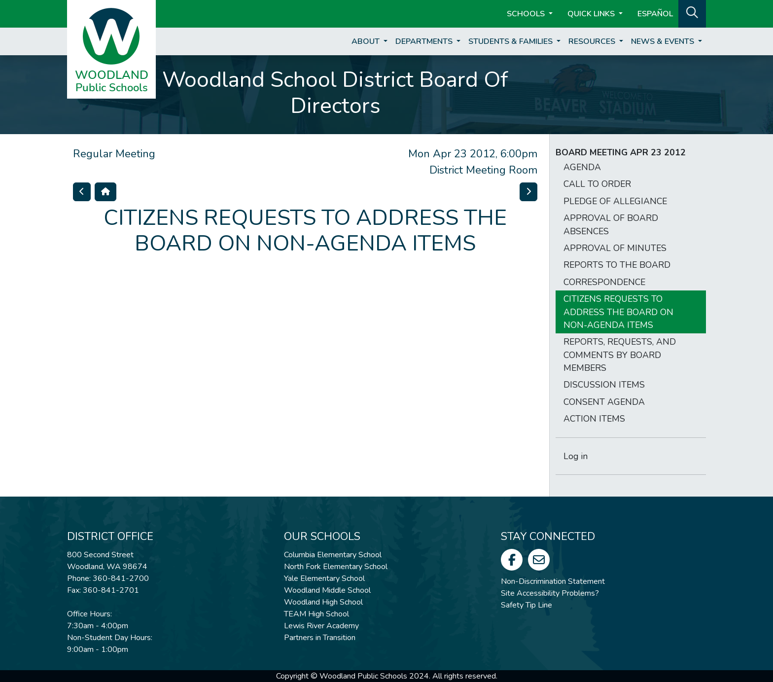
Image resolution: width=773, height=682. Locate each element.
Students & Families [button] (511, 41)
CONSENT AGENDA (604, 402)
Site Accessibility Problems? (550, 593)
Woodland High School (323, 602)
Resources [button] (592, 41)
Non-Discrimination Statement (553, 581)
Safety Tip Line (526, 605)
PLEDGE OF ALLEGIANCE (615, 201)
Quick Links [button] (592, 13)
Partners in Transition (319, 637)
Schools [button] (527, 13)
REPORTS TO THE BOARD (616, 265)
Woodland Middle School (327, 590)
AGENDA (582, 167)
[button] (692, 13)
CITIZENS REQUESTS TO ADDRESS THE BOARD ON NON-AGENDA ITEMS (618, 312)
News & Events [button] (663, 41)
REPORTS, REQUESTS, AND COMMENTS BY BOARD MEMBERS (619, 355)
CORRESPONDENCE (604, 282)
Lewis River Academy (321, 625)
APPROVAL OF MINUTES (615, 248)
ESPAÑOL (655, 13)
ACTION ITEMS (594, 419)
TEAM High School (316, 614)
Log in (575, 456)
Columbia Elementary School (333, 554)
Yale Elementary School (324, 578)
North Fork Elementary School (335, 566)
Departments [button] (425, 41)
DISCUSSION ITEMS (604, 385)
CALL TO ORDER (597, 184)
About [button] (366, 41)
